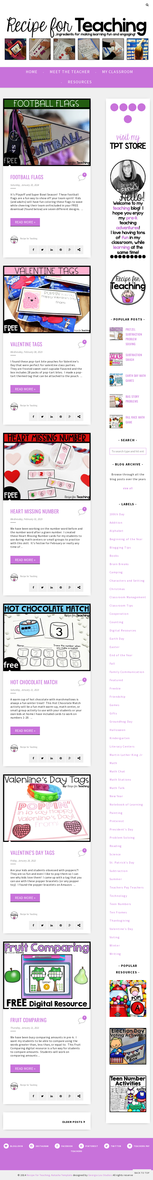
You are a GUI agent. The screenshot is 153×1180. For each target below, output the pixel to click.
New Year (116, 796)
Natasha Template (61, 1175)
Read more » (25, 222)
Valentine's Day (121, 929)
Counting (117, 622)
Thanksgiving (120, 920)
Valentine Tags (26, 344)
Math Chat (117, 771)
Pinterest (117, 821)
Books (114, 555)
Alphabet (117, 531)
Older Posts (72, 1122)
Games (115, 705)
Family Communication (127, 672)
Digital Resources (123, 630)
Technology (118, 896)
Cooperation (119, 613)
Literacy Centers (122, 746)
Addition (116, 522)
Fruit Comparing (28, 1020)
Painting (116, 813)
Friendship (118, 696)
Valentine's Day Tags (32, 852)
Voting (115, 937)
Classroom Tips (121, 605)
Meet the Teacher (70, 71)
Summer (116, 879)
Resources (80, 81)
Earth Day (117, 638)
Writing (115, 954)
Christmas (117, 589)
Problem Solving (122, 837)
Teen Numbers (120, 904)
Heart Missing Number (34, 511)
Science (115, 854)
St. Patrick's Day (122, 862)
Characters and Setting (127, 580)
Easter (115, 647)
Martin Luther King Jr (126, 755)
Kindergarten (120, 738)
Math (113, 763)
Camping (116, 572)
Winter (115, 945)
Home (32, 71)
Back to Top (142, 1172)
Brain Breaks (119, 564)
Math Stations (120, 779)
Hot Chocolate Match (34, 682)
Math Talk (117, 788)
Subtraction (119, 871)
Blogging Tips (120, 547)
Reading (116, 846)
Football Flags (26, 177)
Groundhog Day (121, 721)
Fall (112, 663)
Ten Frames (118, 912)
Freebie (115, 688)
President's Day (121, 829)
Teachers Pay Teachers (127, 887)
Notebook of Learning (126, 804)
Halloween (118, 730)
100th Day (117, 514)
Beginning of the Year (126, 539)
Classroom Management (128, 597)
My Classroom (117, 71)
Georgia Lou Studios (100, 1175)
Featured (116, 680)
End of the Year (121, 655)
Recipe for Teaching (28, 238)
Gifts (113, 713)
